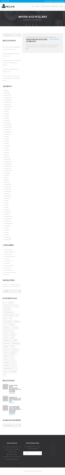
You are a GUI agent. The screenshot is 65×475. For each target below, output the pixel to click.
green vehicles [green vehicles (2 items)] (7, 340)
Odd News (6, 274)
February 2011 (7, 212)
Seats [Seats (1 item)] (12, 359)
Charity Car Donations (9, 256)
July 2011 (6, 200)
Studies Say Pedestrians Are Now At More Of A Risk (11, 55)
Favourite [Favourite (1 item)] (6, 337)
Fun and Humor (8, 261)
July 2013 (6, 148)
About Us (23, 6)
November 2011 (7, 191)
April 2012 (6, 180)
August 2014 (7, 134)
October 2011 (7, 193)
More (27, 48)
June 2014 (6, 138)
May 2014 (6, 141)
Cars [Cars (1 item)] (5, 324)
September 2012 (8, 171)
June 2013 (6, 150)
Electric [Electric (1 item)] (6, 334)
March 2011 (6, 209)
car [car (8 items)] (10, 318)
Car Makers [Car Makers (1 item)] (16, 321)
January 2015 (7, 122)
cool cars (45, 37)
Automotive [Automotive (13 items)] (7, 306)
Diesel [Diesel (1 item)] (5, 331)
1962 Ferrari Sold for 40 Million (36, 40)
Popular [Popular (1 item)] (6, 356)
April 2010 (6, 235)
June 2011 (6, 203)
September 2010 (8, 223)
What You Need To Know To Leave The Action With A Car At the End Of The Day (11, 78)
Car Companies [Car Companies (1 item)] (7, 321)
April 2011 (6, 207)
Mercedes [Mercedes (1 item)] (6, 346)
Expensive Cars (52, 37)
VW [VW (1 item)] (4, 375)
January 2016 (7, 97)
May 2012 (6, 177)
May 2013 (6, 152)
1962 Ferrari (29, 37)
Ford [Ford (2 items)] (12, 337)
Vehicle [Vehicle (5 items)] (5, 371)
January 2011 (7, 214)
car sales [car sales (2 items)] (11, 324)
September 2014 (8, 132)
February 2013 (7, 159)
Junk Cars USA (7, 268)
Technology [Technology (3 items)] (7, 365)
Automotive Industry (54, 39)
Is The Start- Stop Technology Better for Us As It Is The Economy (12, 48)
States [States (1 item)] (13, 362)
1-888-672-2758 (5, 1)
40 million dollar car (37, 37)
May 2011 (6, 205)
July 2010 (6, 228)
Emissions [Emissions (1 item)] (13, 334)
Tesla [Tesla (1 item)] (14, 365)
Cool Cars (6, 258)
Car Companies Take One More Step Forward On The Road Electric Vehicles (12, 63)
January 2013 (7, 161)
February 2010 (7, 237)
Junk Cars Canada (8, 265)
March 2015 (7, 120)
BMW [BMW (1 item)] (17, 315)
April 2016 (6, 90)
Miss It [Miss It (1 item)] (12, 346)
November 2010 (8, 219)
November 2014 (8, 127)
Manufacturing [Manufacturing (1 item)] (15, 343)
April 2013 (6, 154)
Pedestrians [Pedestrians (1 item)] (12, 353)
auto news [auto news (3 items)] (15, 306)
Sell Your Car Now (31, 6)
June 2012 (6, 175)
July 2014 (6, 136)
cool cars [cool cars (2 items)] (14, 328)
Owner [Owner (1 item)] (5, 353)
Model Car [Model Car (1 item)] (6, 349)
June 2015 (6, 113)
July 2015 (6, 111)
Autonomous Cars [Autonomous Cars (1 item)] (8, 312)
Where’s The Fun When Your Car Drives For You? (10, 70)
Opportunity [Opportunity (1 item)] (15, 349)
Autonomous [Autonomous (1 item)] (7, 309)
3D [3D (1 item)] (4, 302)
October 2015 (7, 104)
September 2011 (8, 196)
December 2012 (8, 164)
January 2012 (7, 187)
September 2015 (8, 106)
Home (18, 6)
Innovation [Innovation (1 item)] (6, 343)
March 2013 (7, 157)
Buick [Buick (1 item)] (5, 318)
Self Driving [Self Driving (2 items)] (6, 362)
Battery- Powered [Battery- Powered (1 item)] (8, 315)
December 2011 (7, 189)
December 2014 (8, 125)
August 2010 (7, 225)
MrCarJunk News (8, 270)
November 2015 (8, 102)
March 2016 (7, 93)
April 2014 (6, 143)
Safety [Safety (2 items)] (12, 356)
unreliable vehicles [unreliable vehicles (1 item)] (8, 368)
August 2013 (7, 145)
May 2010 (6, 232)
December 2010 (8, 216)
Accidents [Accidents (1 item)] (10, 302)
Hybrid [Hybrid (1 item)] (15, 340)
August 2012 (7, 173)
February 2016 (7, 95)
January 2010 (7, 239)
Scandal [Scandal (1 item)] (6, 359)
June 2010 (6, 230)
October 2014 (7, 129)
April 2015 (6, 118)
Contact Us (52, 6)
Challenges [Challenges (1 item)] (6, 328)
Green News (7, 263)
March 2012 (7, 182)
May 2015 (6, 116)
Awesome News (8, 254)
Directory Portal (40, 6)
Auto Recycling (8, 249)
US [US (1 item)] (16, 368)
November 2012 (8, 166)
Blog (47, 6)
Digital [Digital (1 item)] (11, 331)
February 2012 (7, 184)
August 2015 (7, 109)
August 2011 (7, 198)
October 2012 (7, 168)
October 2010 (7, 221)
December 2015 (8, 100)
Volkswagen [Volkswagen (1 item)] (13, 371)
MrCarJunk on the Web (9, 272)
